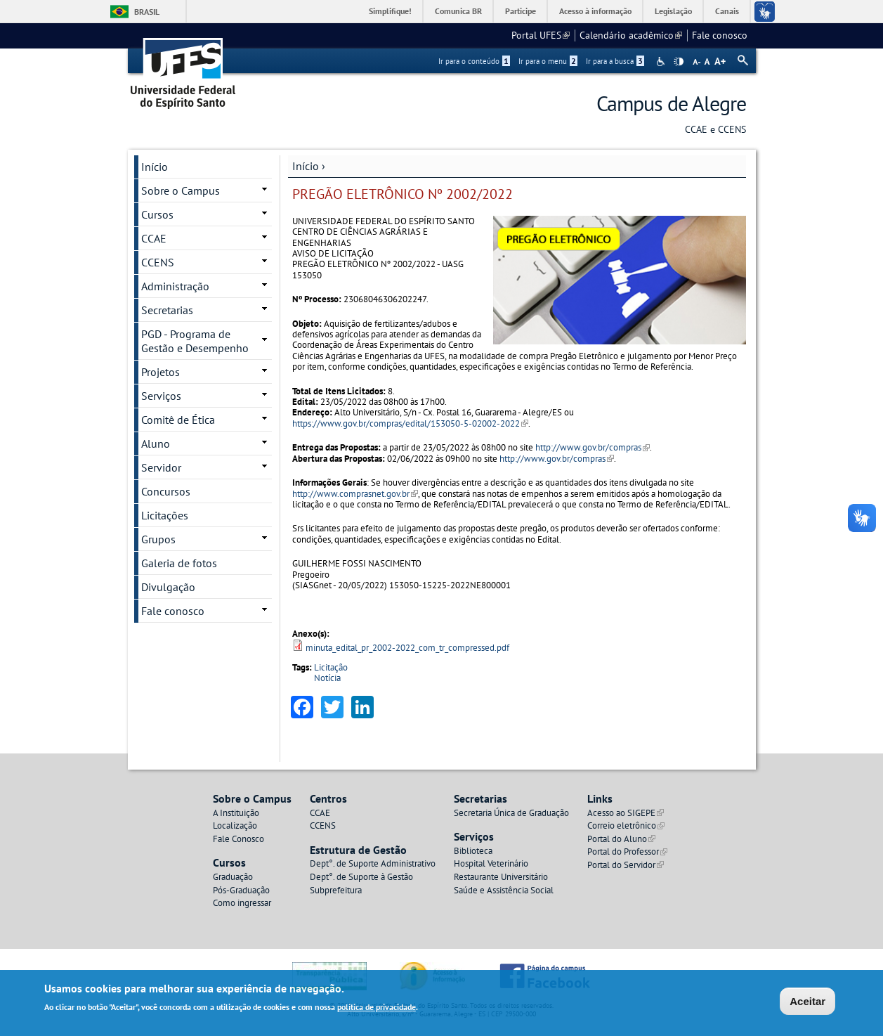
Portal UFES (540, 35)
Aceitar (807, 1001)
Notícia (327, 678)
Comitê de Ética (178, 420)
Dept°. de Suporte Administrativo (373, 863)
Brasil (146, 11)
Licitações (164, 515)
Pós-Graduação (241, 890)
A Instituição (236, 813)
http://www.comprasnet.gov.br (355, 494)
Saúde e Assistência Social (504, 890)
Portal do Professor (627, 851)
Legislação (673, 11)
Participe (520, 11)
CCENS (157, 262)
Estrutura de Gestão (358, 850)
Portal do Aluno (621, 839)
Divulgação (168, 587)
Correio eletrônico (626, 825)
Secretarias (167, 310)
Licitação (331, 667)
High (678, 62)
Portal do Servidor (625, 865)
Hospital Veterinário (491, 863)
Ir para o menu (547, 61)
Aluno (155, 443)
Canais (727, 11)
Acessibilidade (662, 61)
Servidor (161, 467)
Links (600, 798)
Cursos (157, 214)
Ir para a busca (615, 61)
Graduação (233, 877)
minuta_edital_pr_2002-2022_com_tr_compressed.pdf (407, 648)
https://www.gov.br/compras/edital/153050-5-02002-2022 (410, 423)
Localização (235, 825)
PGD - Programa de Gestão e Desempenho (195, 341)
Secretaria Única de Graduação (511, 813)
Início (305, 166)
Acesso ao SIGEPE (625, 813)
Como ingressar (242, 903)
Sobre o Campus (180, 190)
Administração (175, 286)
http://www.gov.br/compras (592, 447)
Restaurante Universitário (501, 877)
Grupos (158, 539)
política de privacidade (376, 1007)
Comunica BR (458, 11)
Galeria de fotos (179, 563)
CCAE (153, 238)
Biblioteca (473, 851)
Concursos (165, 491)
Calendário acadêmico (631, 35)
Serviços (161, 396)
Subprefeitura (336, 890)
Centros (328, 798)
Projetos (160, 372)
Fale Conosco (238, 839)
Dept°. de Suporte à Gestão (361, 877)
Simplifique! (390, 11)
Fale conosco (719, 35)
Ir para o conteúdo (474, 61)
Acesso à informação (595, 11)
